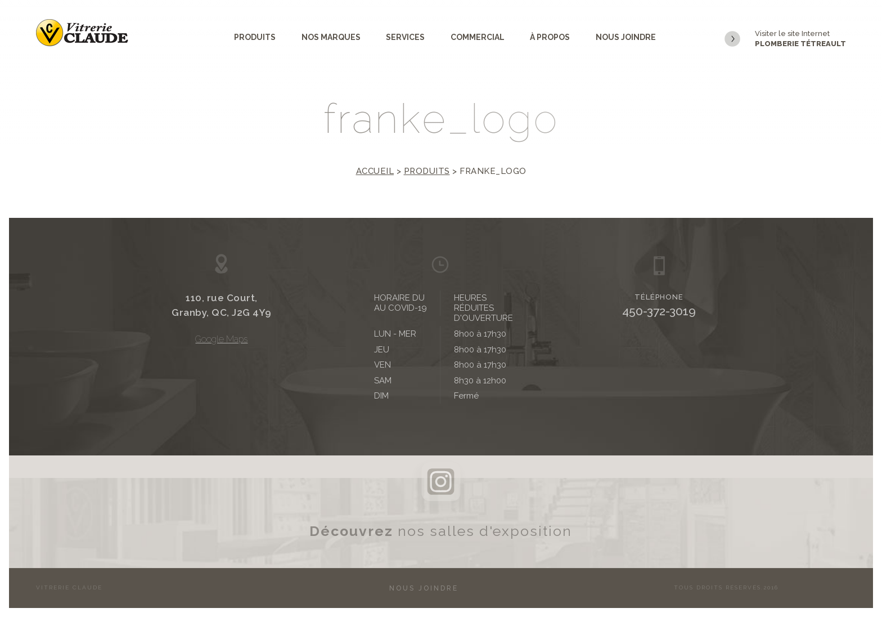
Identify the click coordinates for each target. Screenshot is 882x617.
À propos (550, 37)
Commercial (478, 37)
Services (405, 37)
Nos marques (331, 37)
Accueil (375, 171)
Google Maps (221, 339)
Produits (255, 37)
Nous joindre (626, 37)
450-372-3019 (659, 311)
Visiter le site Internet (785, 39)
